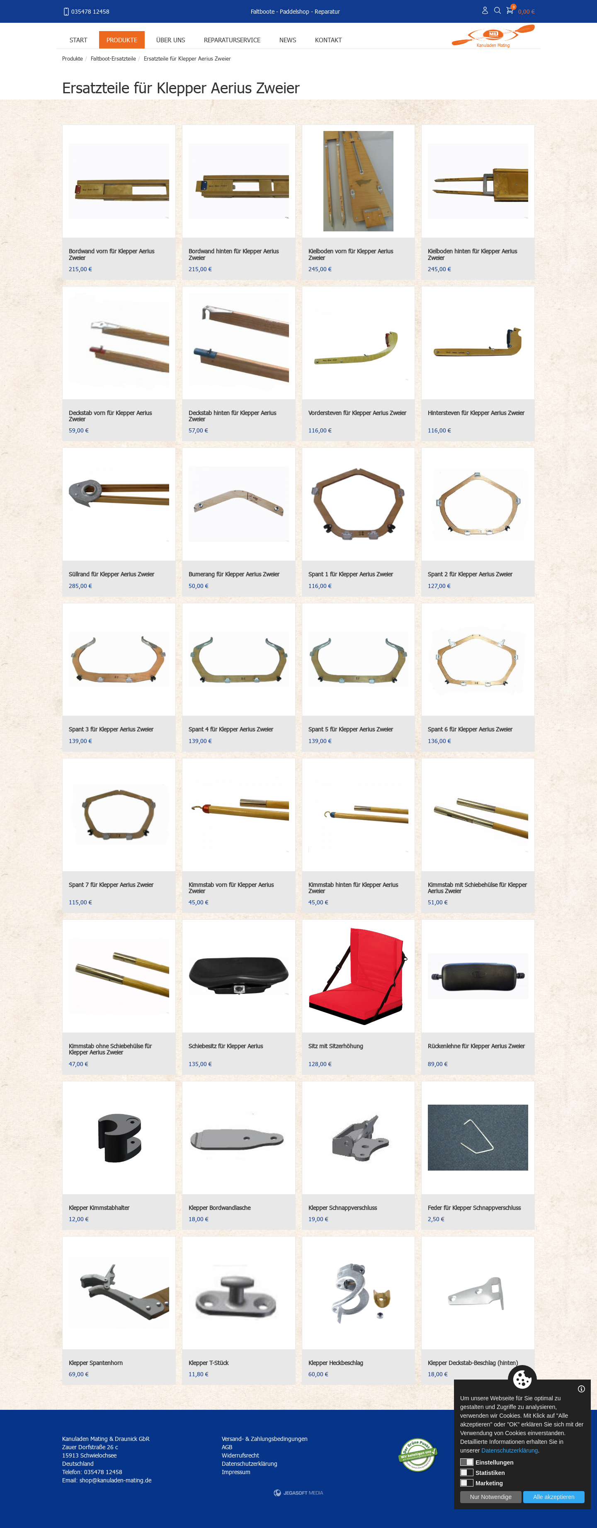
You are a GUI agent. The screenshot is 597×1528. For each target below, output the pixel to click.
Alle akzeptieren (554, 1497)
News (287, 40)
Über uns (170, 40)
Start (78, 40)
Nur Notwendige (491, 1497)
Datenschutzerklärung (249, 1463)
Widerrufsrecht (240, 1455)
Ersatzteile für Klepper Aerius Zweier (187, 58)
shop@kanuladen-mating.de (115, 1480)
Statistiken (482, 1472)
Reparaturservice (232, 40)
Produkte (122, 40)
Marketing (481, 1483)
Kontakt (328, 40)
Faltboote (262, 11)
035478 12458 (85, 11)
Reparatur (327, 11)
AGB (227, 1446)
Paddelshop (294, 11)
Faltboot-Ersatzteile (113, 58)
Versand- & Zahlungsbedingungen (265, 1438)
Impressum (236, 1471)
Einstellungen (487, 1462)
